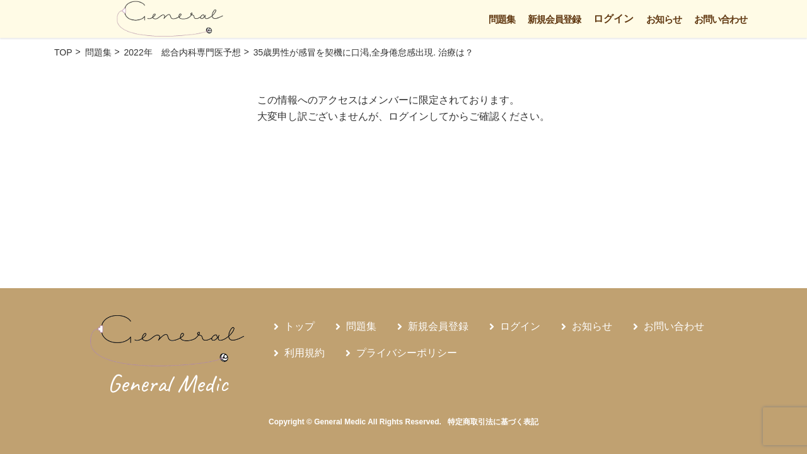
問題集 (502, 19)
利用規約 (304, 352)
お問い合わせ (720, 19)
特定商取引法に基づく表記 (493, 421)
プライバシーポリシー (406, 352)
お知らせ (664, 19)
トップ (299, 326)
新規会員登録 (554, 19)
